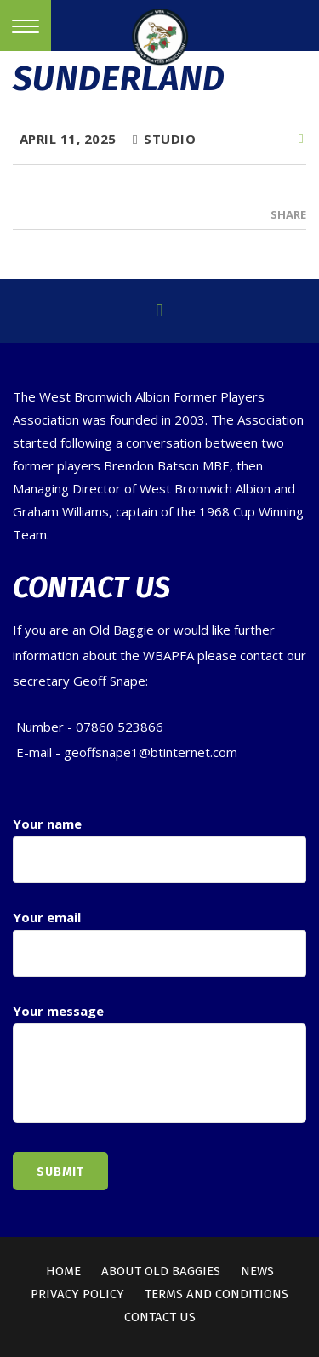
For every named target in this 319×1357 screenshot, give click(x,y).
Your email (159, 943)
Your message (159, 1064)
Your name (159, 849)
